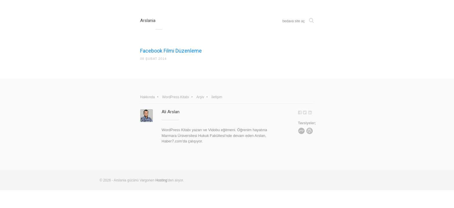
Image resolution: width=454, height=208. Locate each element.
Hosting (161, 180)
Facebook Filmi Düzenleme (171, 51)
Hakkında (147, 97)
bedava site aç (293, 21)
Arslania (147, 20)
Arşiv (200, 97)
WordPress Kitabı (175, 97)
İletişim (216, 97)
